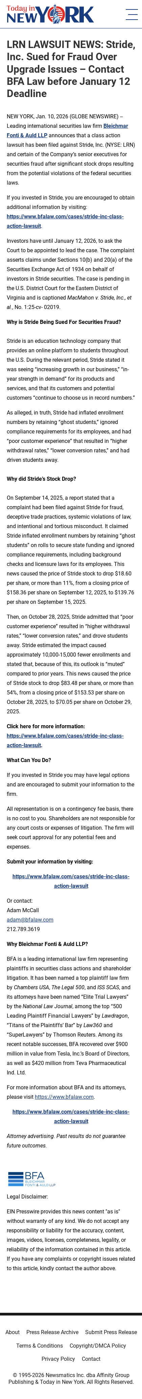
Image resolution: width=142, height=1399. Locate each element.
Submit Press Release (111, 1332)
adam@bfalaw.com (30, 920)
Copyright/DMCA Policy (98, 1346)
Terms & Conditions (39, 1346)
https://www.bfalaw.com (64, 1097)
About (12, 1332)
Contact (91, 1359)
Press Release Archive (52, 1332)
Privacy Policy (58, 1359)
